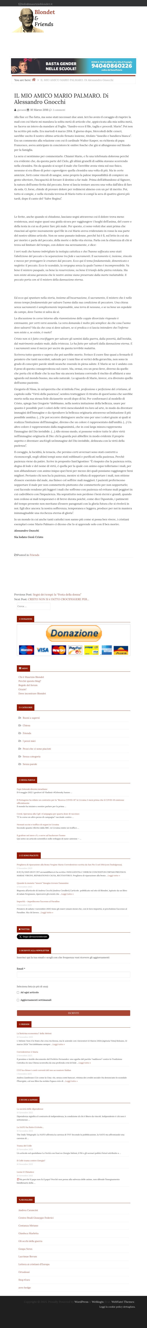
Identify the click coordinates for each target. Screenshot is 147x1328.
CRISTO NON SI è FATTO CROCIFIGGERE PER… (58, 599)
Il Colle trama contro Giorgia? (31, 1160)
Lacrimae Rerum (28, 1256)
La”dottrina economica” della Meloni (34, 1033)
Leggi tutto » (114, 875)
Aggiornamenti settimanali (34, 1000)
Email (21, 968)
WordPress (81, 1301)
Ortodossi (24, 1272)
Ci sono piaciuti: (30, 855)
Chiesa (26, 725)
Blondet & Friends (44, 17)
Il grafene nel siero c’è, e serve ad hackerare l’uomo (41, 835)
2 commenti (59, 109)
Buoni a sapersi (31, 717)
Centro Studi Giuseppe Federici (36, 1217)
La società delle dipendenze (30, 1109)
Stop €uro (24, 1279)
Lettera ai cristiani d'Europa (34, 1264)
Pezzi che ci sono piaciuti (37, 748)
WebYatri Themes (122, 1301)
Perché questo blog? (30, 681)
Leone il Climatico (25, 1172)
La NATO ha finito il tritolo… (30, 1127)
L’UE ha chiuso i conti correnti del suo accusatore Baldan (44, 1070)
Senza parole (30, 764)
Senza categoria (32, 756)
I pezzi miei (29, 741)
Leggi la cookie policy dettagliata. (117, 1306)
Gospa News (25, 1248)
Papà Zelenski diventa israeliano (32, 789)
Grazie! (22, 689)
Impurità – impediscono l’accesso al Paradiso (38, 901)
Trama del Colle (24, 1145)
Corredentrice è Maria (27, 1052)
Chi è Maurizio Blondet (31, 677)
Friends (34, 555)
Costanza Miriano (28, 1225)
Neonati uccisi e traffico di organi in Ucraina (38, 824)
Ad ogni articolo (28, 992)
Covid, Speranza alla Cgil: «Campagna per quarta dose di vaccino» (48, 813)
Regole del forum (28, 685)
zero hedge (25, 1287)
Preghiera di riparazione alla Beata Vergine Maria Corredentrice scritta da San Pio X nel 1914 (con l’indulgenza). (70, 864)
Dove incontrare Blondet (32, 693)
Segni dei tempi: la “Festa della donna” (57, 594)
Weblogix (98, 1301)
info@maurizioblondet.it (37, 4)
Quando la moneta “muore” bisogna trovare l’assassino (43, 883)
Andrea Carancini (28, 1210)
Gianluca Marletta (29, 1233)
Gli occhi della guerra (30, 1241)
